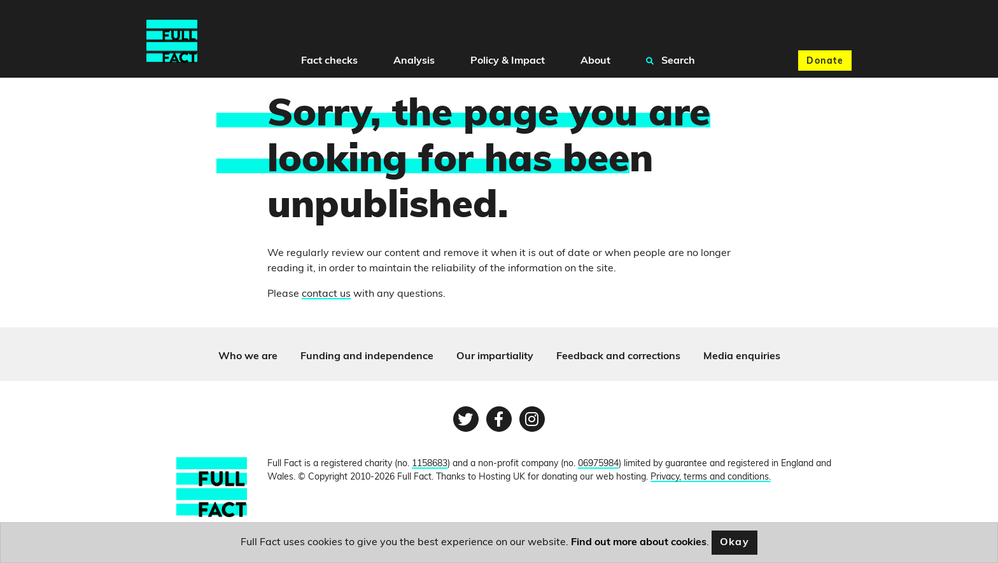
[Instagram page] (532, 419)
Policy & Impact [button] (507, 61)
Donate (824, 61)
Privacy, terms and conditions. (710, 477)
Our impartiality (494, 357)
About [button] (595, 61)
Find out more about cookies (638, 543)
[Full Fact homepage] (171, 41)
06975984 (598, 464)
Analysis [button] (414, 61)
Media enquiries (741, 357)
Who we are (248, 357)
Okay (735, 543)
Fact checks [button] (329, 61)
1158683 (429, 464)
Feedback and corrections (618, 357)
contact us (326, 294)
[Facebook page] (499, 419)
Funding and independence (366, 357)
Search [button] (670, 60)
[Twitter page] (466, 419)
